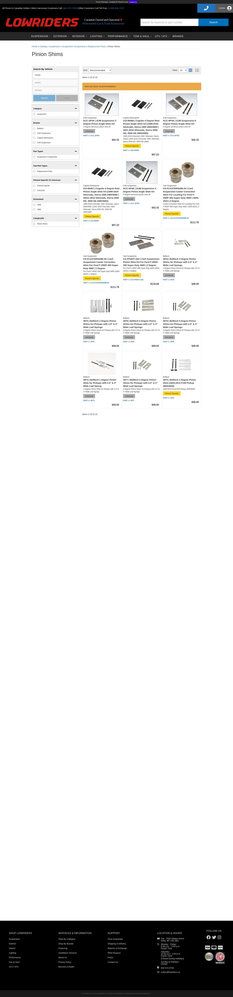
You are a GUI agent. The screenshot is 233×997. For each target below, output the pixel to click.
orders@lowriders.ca (170, 972)
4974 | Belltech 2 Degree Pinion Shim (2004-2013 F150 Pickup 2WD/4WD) (179, 382)
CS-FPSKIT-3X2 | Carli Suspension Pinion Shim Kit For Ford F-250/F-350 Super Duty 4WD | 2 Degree (141, 262)
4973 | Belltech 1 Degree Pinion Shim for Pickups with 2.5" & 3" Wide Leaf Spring (99, 382)
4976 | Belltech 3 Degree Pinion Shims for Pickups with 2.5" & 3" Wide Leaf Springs (180, 262)
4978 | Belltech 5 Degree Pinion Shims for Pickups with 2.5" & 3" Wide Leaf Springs (180, 324)
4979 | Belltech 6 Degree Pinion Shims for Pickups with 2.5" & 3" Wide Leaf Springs (140, 324)
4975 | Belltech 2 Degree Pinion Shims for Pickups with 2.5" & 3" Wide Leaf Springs (100, 324)
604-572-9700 (167, 968)
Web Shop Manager (143, 993)
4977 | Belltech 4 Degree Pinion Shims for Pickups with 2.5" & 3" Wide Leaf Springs (140, 382)
